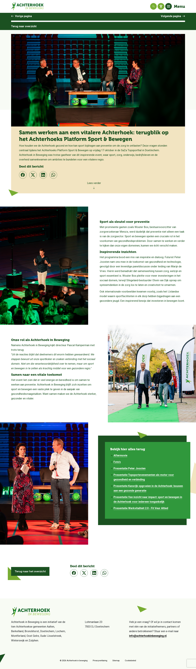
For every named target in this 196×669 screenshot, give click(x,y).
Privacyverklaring (100, 660)
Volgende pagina (171, 16)
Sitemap (116, 660)
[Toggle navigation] (168, 6)
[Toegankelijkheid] (161, 6)
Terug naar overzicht (23, 26)
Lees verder (94, 183)
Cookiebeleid (130, 660)
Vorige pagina (23, 16)
